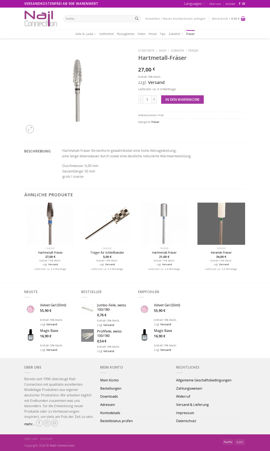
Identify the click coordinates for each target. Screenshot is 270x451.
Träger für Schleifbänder (107, 252)
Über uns (215, 4)
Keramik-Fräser (221, 252)
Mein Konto (109, 380)
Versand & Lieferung (192, 404)
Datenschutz (186, 421)
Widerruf (183, 396)
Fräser (190, 34)
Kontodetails (110, 413)
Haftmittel (106, 34)
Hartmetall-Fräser (50, 252)
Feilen (142, 34)
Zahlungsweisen (189, 388)
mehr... (29, 424)
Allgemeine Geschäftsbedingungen (203, 380)
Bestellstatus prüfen (116, 421)
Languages (194, 3)
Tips (162, 34)
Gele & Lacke (85, 34)
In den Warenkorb (182, 99)
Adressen (107, 404)
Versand (156, 82)
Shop (162, 50)
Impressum (185, 413)
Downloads (109, 396)
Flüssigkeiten (126, 34)
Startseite (146, 50)
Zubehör (176, 34)
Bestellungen (110, 388)
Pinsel (152, 34)
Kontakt (230, 4)
